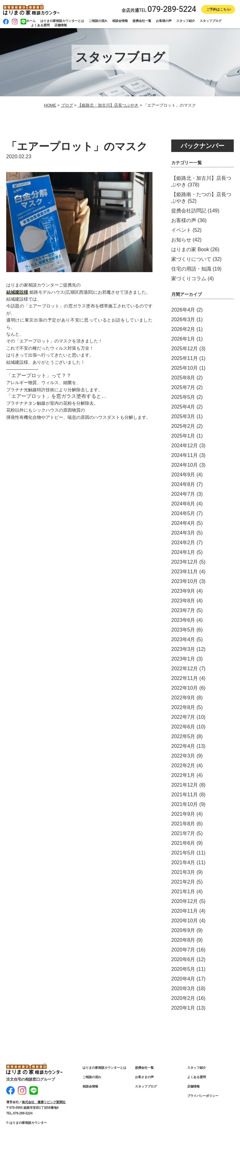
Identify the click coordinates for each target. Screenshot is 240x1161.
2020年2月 (183, 998)
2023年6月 (183, 620)
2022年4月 (183, 746)
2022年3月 (183, 755)
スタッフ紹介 (185, 21)
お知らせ (181, 239)
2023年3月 (183, 649)
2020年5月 (183, 969)
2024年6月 (183, 503)
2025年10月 (184, 368)
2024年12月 (184, 445)
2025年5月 (183, 397)
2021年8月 (183, 823)
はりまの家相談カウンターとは (62, 21)
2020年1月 (183, 1008)
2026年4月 (183, 309)
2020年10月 (184, 920)
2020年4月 (183, 978)
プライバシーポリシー (202, 1096)
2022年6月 (183, 726)
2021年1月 (183, 891)
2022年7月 (183, 717)
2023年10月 (184, 581)
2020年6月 (183, 959)
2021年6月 (183, 843)
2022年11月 (184, 678)
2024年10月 (184, 465)
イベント (181, 230)
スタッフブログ (211, 21)
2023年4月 (183, 639)
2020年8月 (183, 940)
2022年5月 (183, 736)
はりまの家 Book (190, 249)
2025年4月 (183, 406)
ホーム (31, 21)
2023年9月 (183, 591)
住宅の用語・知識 (191, 268)
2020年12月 (184, 901)
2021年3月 (183, 872)
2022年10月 (184, 688)
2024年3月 (183, 532)
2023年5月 (183, 629)
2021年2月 (183, 882)
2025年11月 (184, 358)
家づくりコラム (188, 278)
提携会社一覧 (141, 21)
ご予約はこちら (218, 9)
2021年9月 (183, 814)
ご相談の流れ (98, 21)
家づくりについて (191, 259)
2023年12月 (184, 562)
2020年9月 (183, 930)
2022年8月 (183, 707)
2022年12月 (184, 668)
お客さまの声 (144, 1077)
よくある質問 (40, 25)
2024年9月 (183, 474)
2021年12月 (184, 785)
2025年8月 (183, 377)
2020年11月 (184, 911)
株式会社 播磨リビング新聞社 (44, 1099)
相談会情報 (120, 21)
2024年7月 (183, 494)
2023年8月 (183, 600)
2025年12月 (184, 348)
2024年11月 (184, 455)
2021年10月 (184, 804)
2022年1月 (183, 775)
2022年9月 (183, 697)
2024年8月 (183, 484)
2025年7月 (183, 387)
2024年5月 (183, 513)
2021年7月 (183, 833)
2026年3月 (183, 319)
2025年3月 (183, 416)
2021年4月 (183, 862)
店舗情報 (60, 25)
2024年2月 (183, 542)
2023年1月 (183, 659)
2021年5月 (183, 852)
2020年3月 (183, 988)
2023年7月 (183, 610)
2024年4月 (183, 523)
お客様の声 (164, 21)
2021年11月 (184, 794)
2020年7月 (183, 949)
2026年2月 (183, 329)
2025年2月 (183, 426)
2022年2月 (183, 765)
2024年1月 (183, 552)
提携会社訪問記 (188, 210)
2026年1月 (183, 339)
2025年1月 (183, 436)
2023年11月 (184, 571)
